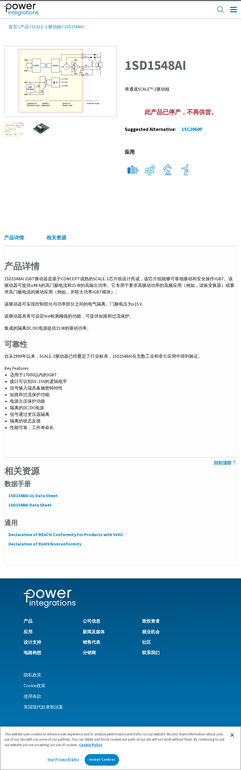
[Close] (232, 735)
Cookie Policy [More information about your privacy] (90, 745)
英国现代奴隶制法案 (43, 707)
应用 (28, 632)
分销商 (89, 652)
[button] (60, 81)
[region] (120, 748)
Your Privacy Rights (63, 759)
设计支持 (32, 642)
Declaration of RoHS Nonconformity (44, 544)
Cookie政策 (34, 685)
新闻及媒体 (94, 632)
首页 (13, 27)
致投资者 (151, 621)
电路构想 (32, 652)
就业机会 (151, 632)
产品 (24, 27)
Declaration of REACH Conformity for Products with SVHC (65, 535)
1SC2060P (192, 129)
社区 (146, 642)
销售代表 (91, 642)
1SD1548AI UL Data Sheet (32, 496)
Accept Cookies (102, 759)
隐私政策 (32, 675)
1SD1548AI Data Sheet (29, 505)
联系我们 (151, 652)
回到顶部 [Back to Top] (225, 463)
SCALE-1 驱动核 (46, 27)
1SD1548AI (74, 27)
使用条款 (32, 696)
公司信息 (91, 621)
